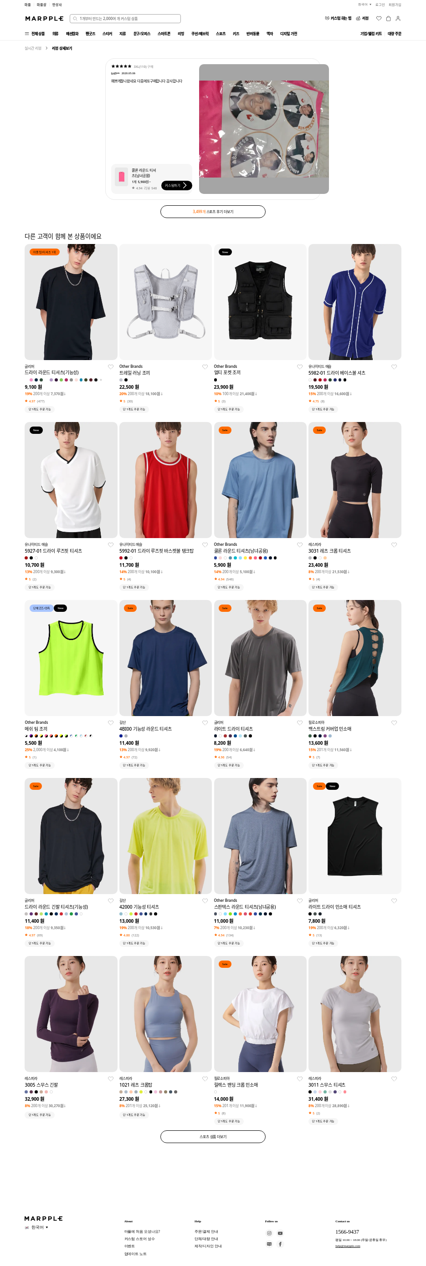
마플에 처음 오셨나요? (142, 1232)
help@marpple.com (347, 1246)
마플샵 (41, 4)
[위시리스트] (379, 18)
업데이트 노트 (135, 1254)
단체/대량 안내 (206, 1239)
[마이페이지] (398, 18)
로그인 (380, 4)
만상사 (57, 4)
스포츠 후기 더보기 (213, 211)
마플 (28, 4)
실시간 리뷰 (33, 48)
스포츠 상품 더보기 (213, 1136)
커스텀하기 (177, 185)
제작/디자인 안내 (208, 1246)
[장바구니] (388, 18)
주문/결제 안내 (206, 1232)
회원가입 (395, 4)
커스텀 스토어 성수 (139, 1239)
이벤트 (129, 1246)
